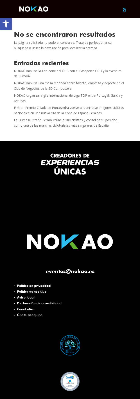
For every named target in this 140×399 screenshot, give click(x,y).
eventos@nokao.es (70, 271)
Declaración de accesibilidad (39, 303)
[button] (6, 24)
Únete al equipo (30, 315)
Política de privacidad (34, 285)
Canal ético (25, 309)
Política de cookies (31, 291)
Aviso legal (25, 297)
